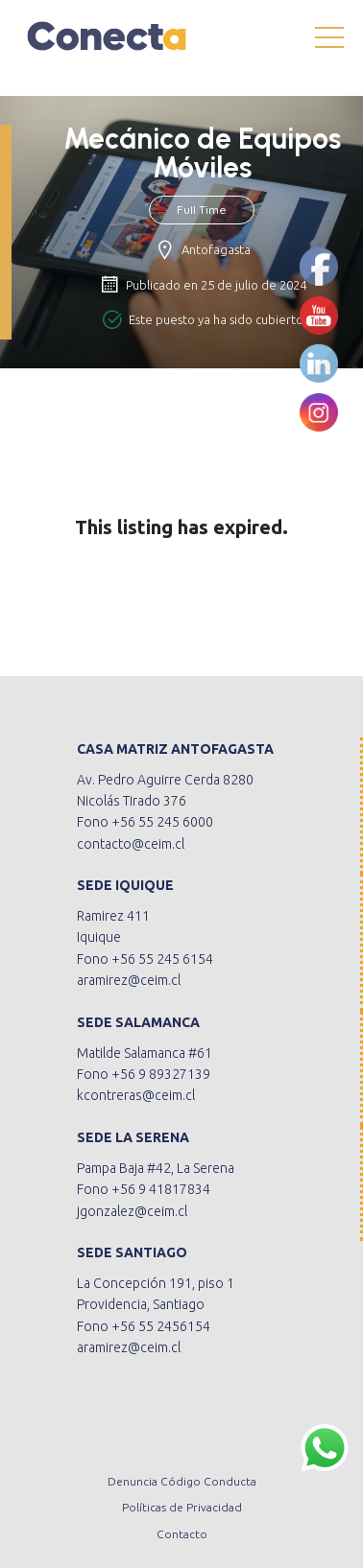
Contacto (182, 1534)
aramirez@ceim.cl (129, 980)
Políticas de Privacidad (182, 1507)
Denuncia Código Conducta (182, 1481)
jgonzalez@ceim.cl (132, 1211)
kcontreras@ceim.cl (136, 1095)
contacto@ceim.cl (130, 844)
